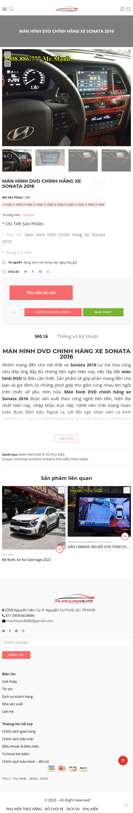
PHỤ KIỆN (57, 454)
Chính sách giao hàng (18, 731)
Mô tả (41, 336)
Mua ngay (103, 312)
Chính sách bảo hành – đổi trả (25, 761)
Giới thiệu (9, 681)
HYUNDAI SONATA (41, 459)
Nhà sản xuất (12, 704)
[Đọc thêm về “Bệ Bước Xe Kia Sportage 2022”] (59, 549)
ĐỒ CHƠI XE (54, 809)
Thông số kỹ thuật (77, 336)
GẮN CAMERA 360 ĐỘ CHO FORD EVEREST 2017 (99, 546)
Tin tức (7, 689)
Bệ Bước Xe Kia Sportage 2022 (26, 559)
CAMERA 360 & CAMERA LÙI (83, 541)
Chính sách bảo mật (17, 739)
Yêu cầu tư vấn (41, 292)
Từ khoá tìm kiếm (15, 754)
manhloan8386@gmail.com (29, 621)
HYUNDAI (20, 459)
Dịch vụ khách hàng (17, 696)
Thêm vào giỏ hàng (53, 312)
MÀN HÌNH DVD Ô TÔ (34, 454)
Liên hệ (7, 711)
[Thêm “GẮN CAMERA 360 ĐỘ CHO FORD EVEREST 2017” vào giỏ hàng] (125, 536)
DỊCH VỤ (73, 809)
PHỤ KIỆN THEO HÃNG (72, 459)
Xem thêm (66, 438)
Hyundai (28, 215)
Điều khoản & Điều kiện (20, 746)
